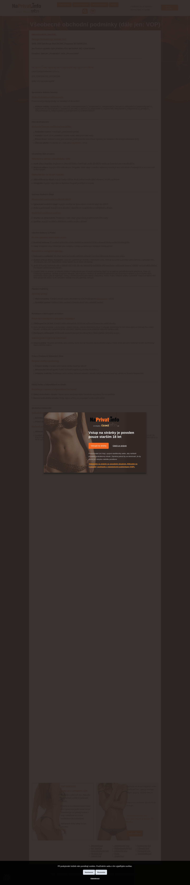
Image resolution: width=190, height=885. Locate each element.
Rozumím (101, 872)
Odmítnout (95, 879)
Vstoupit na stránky (98, 446)
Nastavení (89, 872)
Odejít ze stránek (120, 446)
